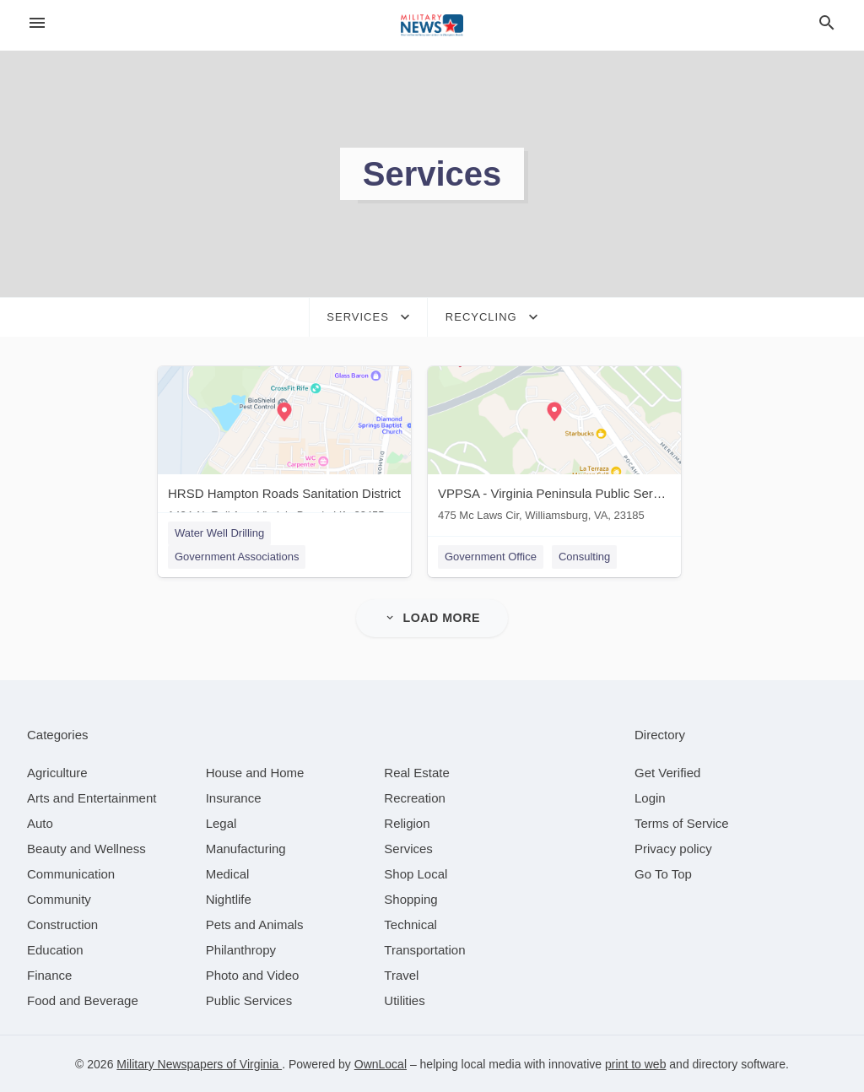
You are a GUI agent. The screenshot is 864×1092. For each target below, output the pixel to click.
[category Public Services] (249, 999)
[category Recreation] (415, 797)
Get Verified (667, 772)
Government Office (491, 556)
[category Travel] (401, 974)
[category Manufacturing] (246, 848)
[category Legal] (221, 822)
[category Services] (408, 848)
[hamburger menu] (37, 23)
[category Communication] (71, 873)
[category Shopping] (410, 898)
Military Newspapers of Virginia (199, 1063)
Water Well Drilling (219, 533)
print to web (635, 1063)
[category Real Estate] (417, 772)
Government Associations (237, 556)
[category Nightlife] (228, 898)
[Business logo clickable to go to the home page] (432, 25)
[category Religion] (406, 822)
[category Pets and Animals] (255, 923)
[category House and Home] (255, 772)
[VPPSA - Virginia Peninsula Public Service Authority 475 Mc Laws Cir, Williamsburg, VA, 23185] (554, 448)
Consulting (584, 556)
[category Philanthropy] (241, 949)
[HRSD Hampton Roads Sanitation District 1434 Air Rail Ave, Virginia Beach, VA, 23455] (284, 448)
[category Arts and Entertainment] (91, 797)
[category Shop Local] (415, 873)
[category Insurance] (234, 797)
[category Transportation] (424, 949)
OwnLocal (380, 1063)
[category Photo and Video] (253, 974)
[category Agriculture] (57, 772)
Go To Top (663, 873)
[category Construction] (62, 923)
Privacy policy (673, 848)
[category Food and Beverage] (82, 999)
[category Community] (59, 898)
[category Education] (55, 949)
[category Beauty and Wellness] (86, 848)
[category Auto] (40, 822)
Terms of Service (681, 822)
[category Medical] (228, 873)
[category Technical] (410, 923)
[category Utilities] (404, 999)
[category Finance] (49, 974)
